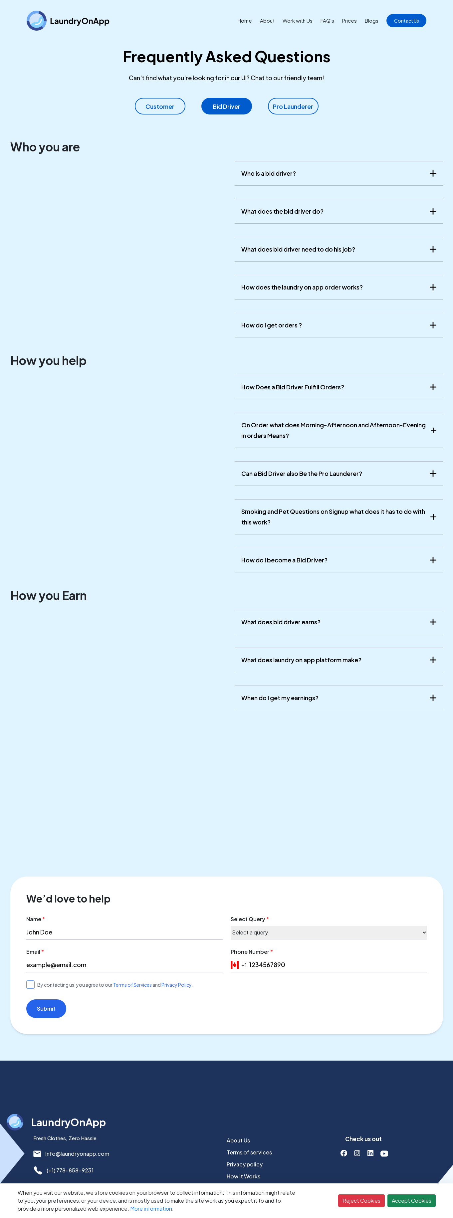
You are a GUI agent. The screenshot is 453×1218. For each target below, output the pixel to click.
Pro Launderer (293, 106)
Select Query (250, 918)
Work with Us (298, 20)
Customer (159, 106)
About (267, 20)
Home (245, 20)
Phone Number (252, 951)
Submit (46, 1008)
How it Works (243, 1176)
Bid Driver (226, 106)
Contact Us (406, 21)
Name (35, 918)
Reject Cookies (361, 1200)
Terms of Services (132, 985)
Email (35, 951)
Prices (349, 20)
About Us (238, 1140)
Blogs (371, 20)
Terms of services (249, 1152)
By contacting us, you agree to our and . (115, 985)
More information (151, 1208)
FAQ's (327, 20)
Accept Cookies (411, 1200)
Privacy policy (245, 1164)
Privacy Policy (176, 985)
